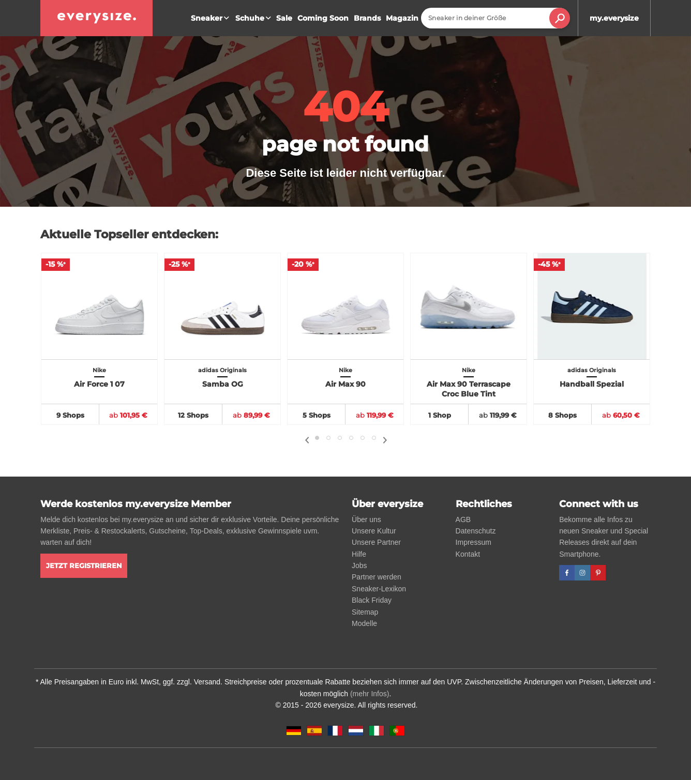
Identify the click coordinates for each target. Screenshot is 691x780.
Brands (367, 18)
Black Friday (372, 600)
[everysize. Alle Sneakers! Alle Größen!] (96, 18)
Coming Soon (323, 18)
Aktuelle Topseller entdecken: (129, 234)
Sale (284, 18)
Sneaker (211, 18)
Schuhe (254, 18)
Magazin (402, 18)
